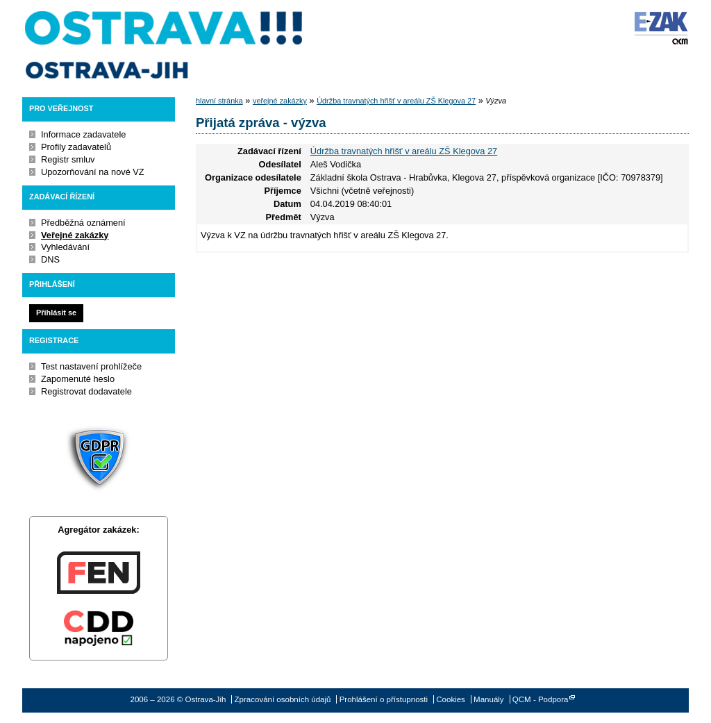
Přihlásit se (56, 312)
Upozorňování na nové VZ (92, 172)
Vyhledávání (65, 247)
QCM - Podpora (540, 699)
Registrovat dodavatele (86, 391)
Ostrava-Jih (164, 45)
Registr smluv (68, 159)
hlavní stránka (219, 101)
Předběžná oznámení (83, 222)
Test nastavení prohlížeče (91, 366)
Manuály (489, 699)
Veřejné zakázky (74, 235)
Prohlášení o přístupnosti (384, 699)
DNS (50, 259)
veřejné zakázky (280, 101)
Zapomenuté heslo (78, 379)
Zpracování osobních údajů (283, 699)
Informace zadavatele (83, 134)
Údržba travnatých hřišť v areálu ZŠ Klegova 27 (396, 101)
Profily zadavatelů (76, 147)
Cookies (450, 699)
